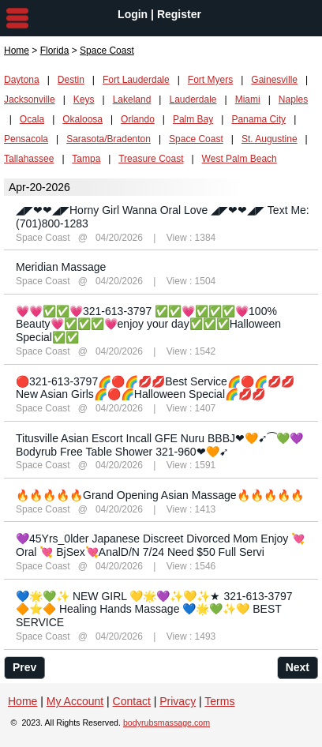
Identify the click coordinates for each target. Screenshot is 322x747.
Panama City (258, 119)
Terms (219, 701)
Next (297, 667)
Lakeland (132, 99)
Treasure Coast (150, 158)
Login (133, 14)
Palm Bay (193, 119)
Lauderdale (192, 99)
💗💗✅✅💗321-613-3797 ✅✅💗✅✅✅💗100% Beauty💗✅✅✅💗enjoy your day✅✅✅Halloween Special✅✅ (148, 324)
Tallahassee (29, 158)
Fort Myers (210, 79)
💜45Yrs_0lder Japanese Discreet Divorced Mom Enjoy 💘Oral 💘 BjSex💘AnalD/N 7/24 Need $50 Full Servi (160, 545)
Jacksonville (29, 99)
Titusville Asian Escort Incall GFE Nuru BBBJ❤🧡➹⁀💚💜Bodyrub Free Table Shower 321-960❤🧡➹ (159, 445)
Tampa (86, 158)
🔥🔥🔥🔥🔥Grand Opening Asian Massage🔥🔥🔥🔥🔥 (160, 495)
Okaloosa (82, 119)
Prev (24, 667)
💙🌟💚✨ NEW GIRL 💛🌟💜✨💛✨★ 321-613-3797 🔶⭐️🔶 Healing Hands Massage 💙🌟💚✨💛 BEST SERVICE (154, 609)
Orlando (138, 119)
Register (179, 14)
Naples (293, 99)
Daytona (21, 79)
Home (16, 50)
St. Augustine (270, 139)
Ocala (32, 119)
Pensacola (26, 139)
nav (17, 18)
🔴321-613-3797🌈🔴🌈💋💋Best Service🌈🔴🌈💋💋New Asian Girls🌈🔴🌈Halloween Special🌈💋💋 (155, 388)
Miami (247, 99)
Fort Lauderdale (136, 79)
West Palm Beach (239, 158)
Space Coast (196, 139)
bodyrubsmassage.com (166, 722)
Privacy (177, 701)
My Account (75, 701)
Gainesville (274, 79)
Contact (132, 701)
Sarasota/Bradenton (108, 139)
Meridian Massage (61, 267)
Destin (71, 79)
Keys (84, 99)
